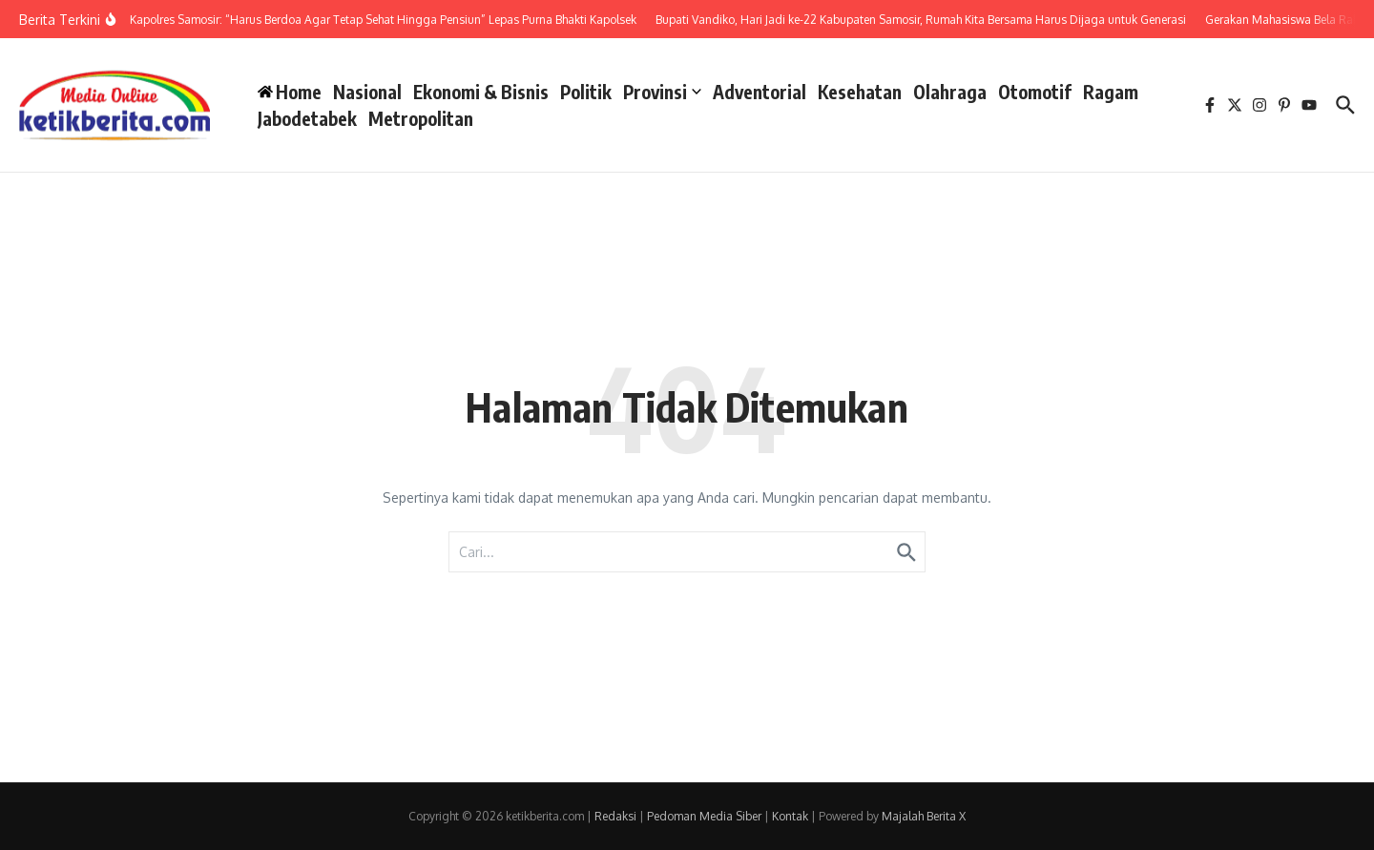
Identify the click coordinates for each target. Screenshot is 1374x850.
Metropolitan (420, 118)
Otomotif (1035, 91)
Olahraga (950, 91)
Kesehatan (860, 91)
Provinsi (662, 91)
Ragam (1110, 91)
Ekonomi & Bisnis (481, 91)
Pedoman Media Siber (704, 816)
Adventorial (759, 91)
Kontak (790, 816)
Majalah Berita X (924, 816)
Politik (586, 91)
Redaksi (615, 816)
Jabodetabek (307, 118)
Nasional (367, 91)
